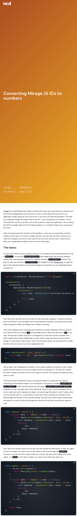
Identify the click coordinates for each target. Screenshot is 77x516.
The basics (9, 247)
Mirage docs (58, 262)
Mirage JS (7, 211)
